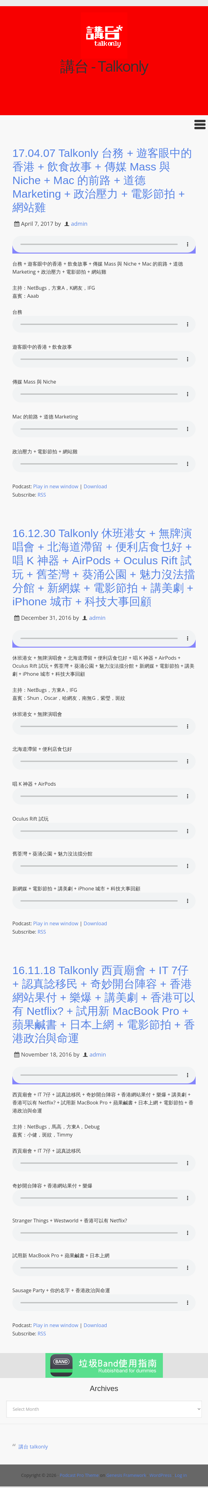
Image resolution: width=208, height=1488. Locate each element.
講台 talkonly (33, 1442)
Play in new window (55, 485)
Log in (181, 1471)
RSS (41, 493)
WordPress (161, 1471)
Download (95, 485)
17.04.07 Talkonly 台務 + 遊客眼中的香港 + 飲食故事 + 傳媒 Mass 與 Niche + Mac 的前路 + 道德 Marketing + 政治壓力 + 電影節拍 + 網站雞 (102, 180)
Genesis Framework (126, 1471)
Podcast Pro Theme (79, 1471)
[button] (104, 124)
